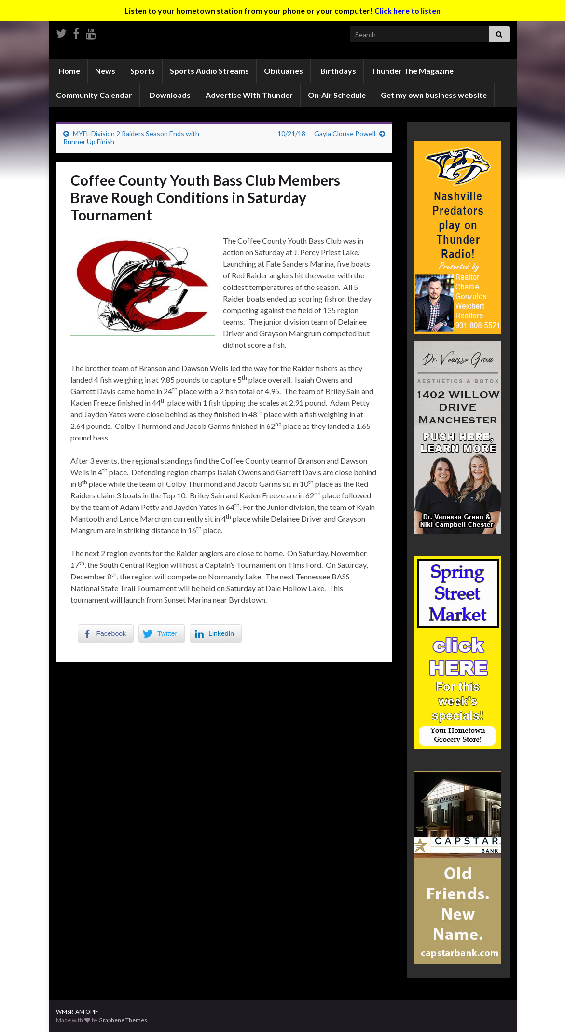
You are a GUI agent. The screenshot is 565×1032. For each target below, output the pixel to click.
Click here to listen (407, 10)
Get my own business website (434, 94)
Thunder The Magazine (412, 70)
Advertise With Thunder (249, 94)
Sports (142, 70)
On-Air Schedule (337, 94)
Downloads (169, 94)
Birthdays (337, 70)
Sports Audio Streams (209, 70)
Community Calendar (94, 94)
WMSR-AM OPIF (77, 1011)
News (105, 70)
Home (68, 70)
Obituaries (283, 70)
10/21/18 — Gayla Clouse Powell (326, 133)
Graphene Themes (122, 1020)
